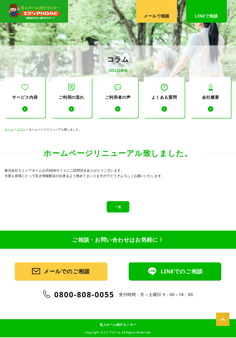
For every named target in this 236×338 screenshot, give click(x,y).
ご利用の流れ (71, 92)
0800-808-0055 (84, 301)
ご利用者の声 (117, 92)
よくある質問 (164, 92)
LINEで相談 (206, 16)
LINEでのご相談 (181, 277)
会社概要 (210, 92)
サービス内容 (25, 92)
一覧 (118, 207)
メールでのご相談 (67, 277)
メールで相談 (156, 16)
